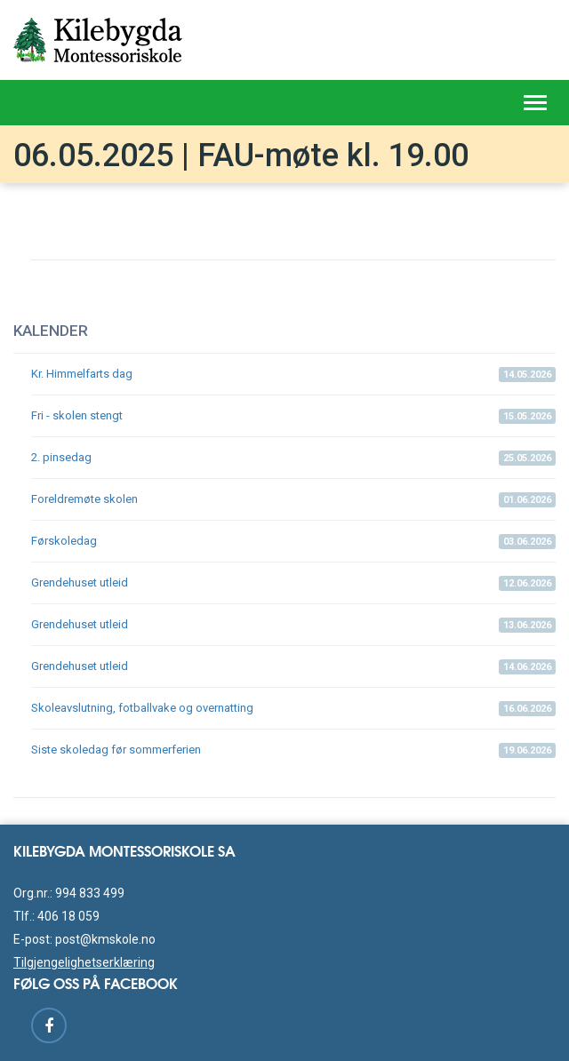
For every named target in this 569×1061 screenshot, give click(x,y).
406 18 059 (68, 916)
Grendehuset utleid (293, 583)
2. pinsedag (293, 458)
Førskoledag (293, 541)
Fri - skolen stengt (293, 416)
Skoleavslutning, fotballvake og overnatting (293, 708)
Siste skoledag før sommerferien (293, 750)
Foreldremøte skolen (293, 499)
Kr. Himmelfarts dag (293, 374)
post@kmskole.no (105, 939)
